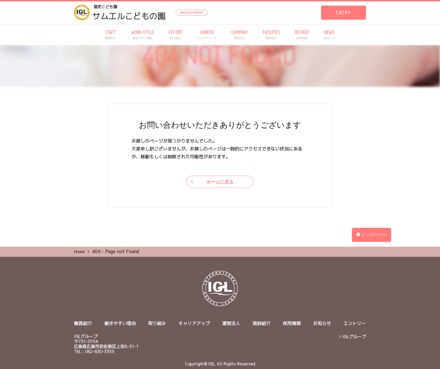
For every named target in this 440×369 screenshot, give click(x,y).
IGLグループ (354, 336)
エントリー (354, 323)
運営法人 (231, 323)
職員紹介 (83, 323)
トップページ (371, 234)
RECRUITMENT (191, 12)
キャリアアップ (194, 323)
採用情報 (292, 323)
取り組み (157, 323)
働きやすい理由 (120, 323)
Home (79, 252)
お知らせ (322, 323)
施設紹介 (262, 323)
